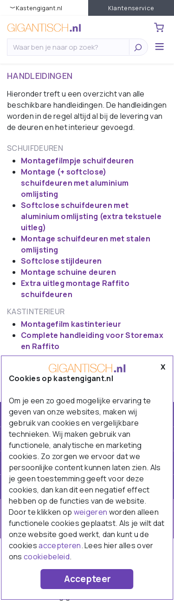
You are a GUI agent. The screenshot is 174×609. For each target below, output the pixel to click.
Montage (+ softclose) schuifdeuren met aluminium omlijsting (75, 183)
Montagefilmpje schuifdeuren (77, 160)
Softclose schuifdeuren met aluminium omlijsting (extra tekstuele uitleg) (91, 216)
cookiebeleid (47, 556)
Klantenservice (131, 8)
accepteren (60, 545)
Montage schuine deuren (68, 272)
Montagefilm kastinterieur (71, 324)
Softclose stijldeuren (61, 261)
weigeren (91, 512)
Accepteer (87, 579)
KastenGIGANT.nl (39, 8)
